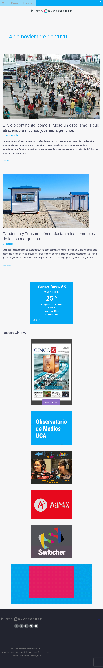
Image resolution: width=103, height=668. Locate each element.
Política (6, 135)
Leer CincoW (51, 402)
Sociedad (15, 135)
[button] (4, 3)
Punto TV (28, 3)
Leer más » (8, 160)
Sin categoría (9, 243)
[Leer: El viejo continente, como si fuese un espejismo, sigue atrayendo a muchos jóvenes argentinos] (51, 86)
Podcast (15, 3)
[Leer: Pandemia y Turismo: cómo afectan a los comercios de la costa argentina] (46, 200)
